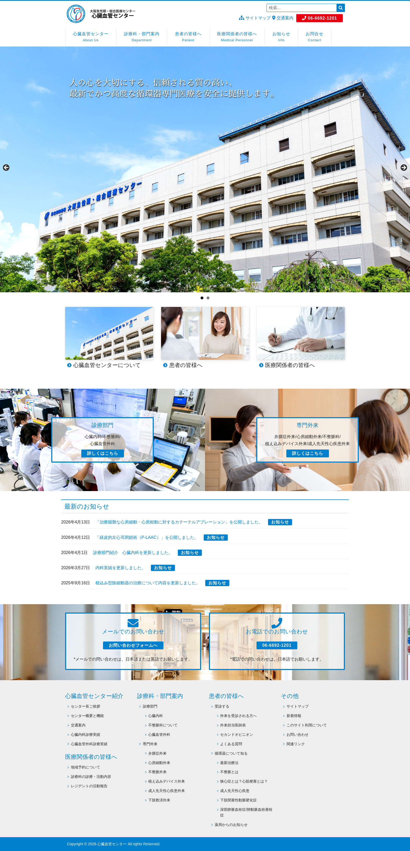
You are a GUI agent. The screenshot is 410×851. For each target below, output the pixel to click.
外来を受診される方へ (238, 716)
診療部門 (150, 706)
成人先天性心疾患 (234, 791)
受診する (222, 706)
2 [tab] (208, 297)
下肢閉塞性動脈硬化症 (238, 800)
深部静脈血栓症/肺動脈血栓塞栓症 (246, 812)
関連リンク (296, 744)
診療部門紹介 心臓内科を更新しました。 (133, 552)
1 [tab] (202, 297)
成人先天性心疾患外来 (166, 791)
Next (403, 168)
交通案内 (282, 18)
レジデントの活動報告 (89, 786)
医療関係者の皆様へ (237, 37)
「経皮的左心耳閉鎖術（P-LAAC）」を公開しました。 (146, 537)
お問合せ (314, 37)
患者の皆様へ (188, 37)
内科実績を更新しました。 (120, 568)
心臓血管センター (91, 37)
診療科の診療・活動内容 (91, 776)
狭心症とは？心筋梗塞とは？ (244, 781)
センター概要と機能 (87, 716)
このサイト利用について (307, 725)
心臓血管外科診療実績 (89, 744)
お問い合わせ (298, 734)
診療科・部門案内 (142, 37)
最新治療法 (229, 763)
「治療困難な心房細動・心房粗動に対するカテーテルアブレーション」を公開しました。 (179, 522)
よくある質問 (231, 744)
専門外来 (150, 744)
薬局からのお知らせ (231, 825)
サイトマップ (254, 18)
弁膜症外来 (157, 753)
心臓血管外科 (159, 734)
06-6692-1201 (319, 18)
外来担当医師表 (233, 725)
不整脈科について (163, 725)
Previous (6, 168)
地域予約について (85, 767)
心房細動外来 (159, 763)
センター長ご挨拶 (85, 706)
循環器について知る (231, 753)
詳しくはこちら (102, 453)
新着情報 (294, 716)
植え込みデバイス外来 (166, 781)
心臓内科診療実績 (85, 734)
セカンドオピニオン (236, 734)
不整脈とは (229, 772)
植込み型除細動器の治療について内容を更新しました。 (147, 583)
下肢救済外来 (159, 800)
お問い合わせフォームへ (133, 645)
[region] (205, 169)
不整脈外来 (157, 772)
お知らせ (281, 37)
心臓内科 (155, 716)
